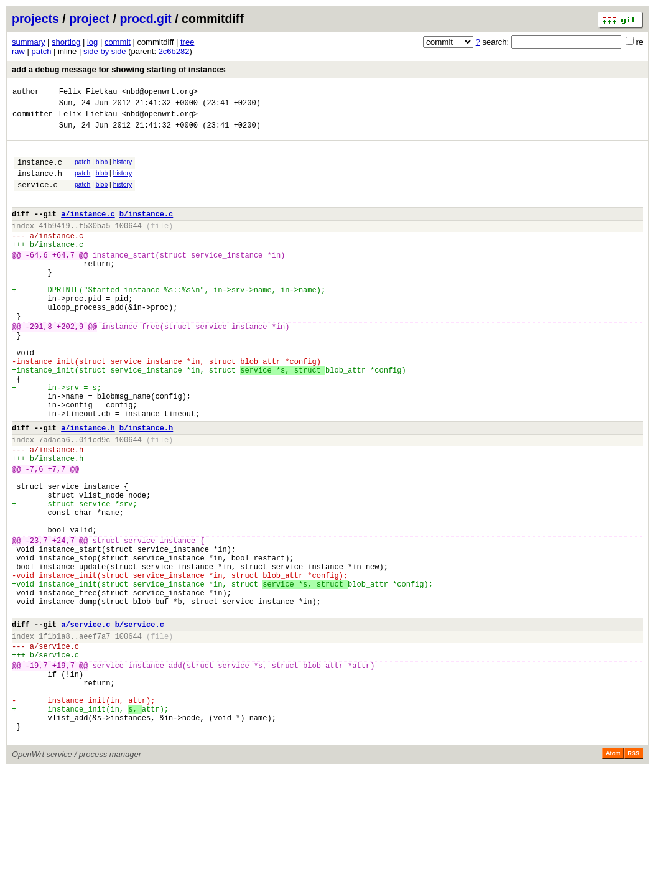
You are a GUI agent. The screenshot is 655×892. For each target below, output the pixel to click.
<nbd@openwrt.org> (160, 93)
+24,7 (63, 622)
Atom (613, 874)
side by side (104, 51)
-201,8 (39, 365)
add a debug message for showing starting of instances (119, 69)
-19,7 (37, 771)
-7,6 (35, 536)
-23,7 (37, 622)
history (122, 169)
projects (35, 19)
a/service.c (85, 723)
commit (118, 42)
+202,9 (70, 365)
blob (102, 169)
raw (18, 51)
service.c (37, 197)
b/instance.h (146, 487)
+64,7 (63, 279)
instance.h (39, 184)
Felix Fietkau (88, 93)
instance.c (39, 171)
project (89, 19)
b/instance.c (146, 230)
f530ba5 (94, 244)
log (92, 42)
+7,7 (57, 536)
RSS (633, 874)
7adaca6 (54, 501)
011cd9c (94, 501)
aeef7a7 (94, 737)
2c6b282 (174, 51)
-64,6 (37, 279)
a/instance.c (87, 230)
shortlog (66, 42)
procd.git (145, 19)
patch (42, 51)
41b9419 (54, 244)
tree (187, 42)
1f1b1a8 (54, 737)
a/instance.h (87, 487)
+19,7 (63, 771)
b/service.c (139, 723)
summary (28, 42)
